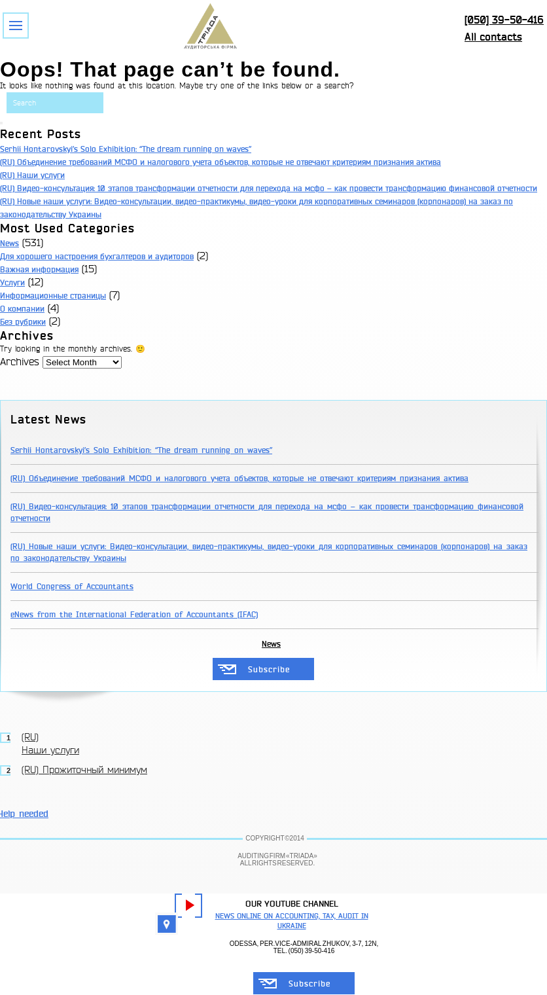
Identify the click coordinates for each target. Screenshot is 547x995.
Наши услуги (41, 175)
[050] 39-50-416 (504, 20)
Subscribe (269, 669)
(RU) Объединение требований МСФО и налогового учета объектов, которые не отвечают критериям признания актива (220, 162)
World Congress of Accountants (71, 586)
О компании (22, 309)
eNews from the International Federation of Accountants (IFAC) (134, 614)
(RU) (8, 175)
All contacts (493, 37)
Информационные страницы (53, 296)
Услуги (12, 283)
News (9, 243)
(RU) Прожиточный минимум (84, 770)
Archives (19, 362)
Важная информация (39, 269)
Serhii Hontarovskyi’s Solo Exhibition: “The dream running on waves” (125, 149)
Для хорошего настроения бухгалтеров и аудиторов (97, 256)
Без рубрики (23, 322)
